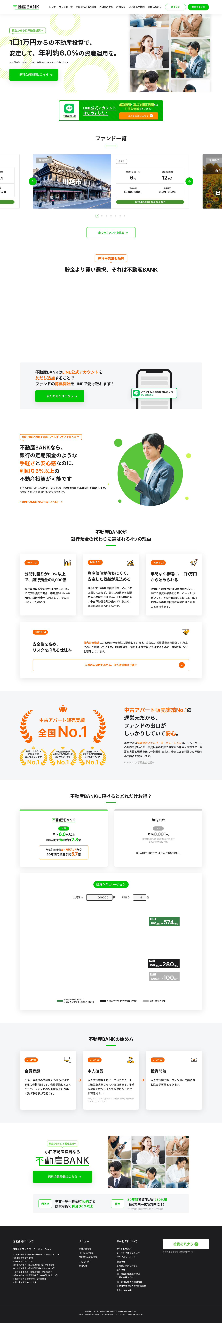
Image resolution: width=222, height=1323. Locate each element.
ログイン (175, 7)
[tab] (97, 216)
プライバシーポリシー (127, 1257)
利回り (126, 897)
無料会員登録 (198, 7)
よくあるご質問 (137, 7)
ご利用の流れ (106, 7)
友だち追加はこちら (60, 396)
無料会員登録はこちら (34, 74)
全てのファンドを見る (111, 232)
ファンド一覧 (66, 7)
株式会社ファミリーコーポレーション (159, 743)
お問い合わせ (155, 7)
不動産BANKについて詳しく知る (39, 502)
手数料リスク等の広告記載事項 (131, 1286)
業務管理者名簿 (124, 1290)
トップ (52, 7)
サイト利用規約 (124, 1248)
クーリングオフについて (128, 1253)
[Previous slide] (33, 181)
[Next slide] (189, 181)
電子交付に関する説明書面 (129, 1281)
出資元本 (78, 897)
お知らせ (120, 7)
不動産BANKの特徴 (86, 7)
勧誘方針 (121, 1261)
